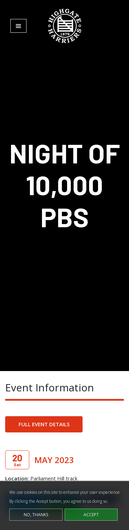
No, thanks (36, 515)
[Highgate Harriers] (64, 25)
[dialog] (64, 505)
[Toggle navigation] (18, 26)
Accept (91, 515)
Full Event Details (44, 424)
